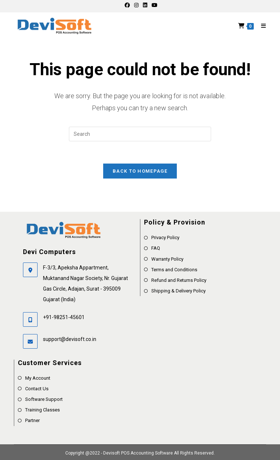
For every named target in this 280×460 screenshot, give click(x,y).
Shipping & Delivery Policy (178, 291)
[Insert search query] (140, 134)
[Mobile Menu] (261, 26)
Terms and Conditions (174, 269)
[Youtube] (153, 5)
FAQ (155, 248)
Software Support (44, 399)
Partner (32, 420)
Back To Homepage (140, 171)
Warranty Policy (167, 259)
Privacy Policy (165, 237)
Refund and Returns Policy (178, 280)
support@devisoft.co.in (69, 339)
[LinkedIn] (145, 5)
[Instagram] (136, 5)
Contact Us (36, 388)
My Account (37, 378)
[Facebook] (127, 5)
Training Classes (42, 410)
